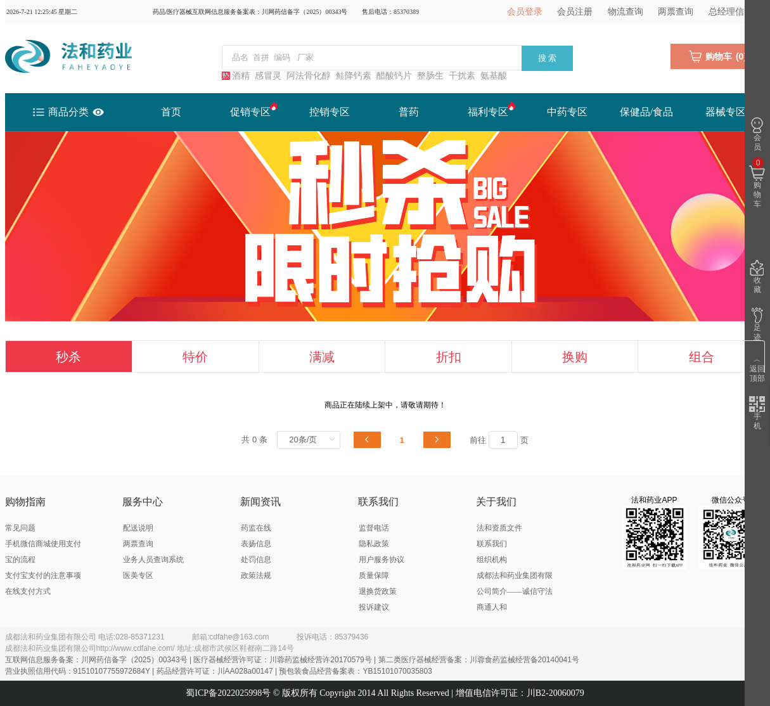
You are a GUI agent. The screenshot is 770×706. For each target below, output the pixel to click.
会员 (757, 134)
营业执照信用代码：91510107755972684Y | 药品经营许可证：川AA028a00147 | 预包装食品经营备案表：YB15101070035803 (218, 671)
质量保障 (374, 575)
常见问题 (20, 527)
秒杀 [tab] (68, 357)
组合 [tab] (701, 357)
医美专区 (138, 575)
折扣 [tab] (448, 357)
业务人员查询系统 (153, 559)
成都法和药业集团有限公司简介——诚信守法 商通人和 (515, 591)
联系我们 (492, 543)
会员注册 (575, 11)
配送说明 (138, 527)
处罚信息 (256, 559)
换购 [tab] (574, 357)
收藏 (757, 277)
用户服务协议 (381, 559)
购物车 (757, 183)
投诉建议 (374, 607)
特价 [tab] (195, 357)
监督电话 (374, 527)
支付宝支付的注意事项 (43, 575)
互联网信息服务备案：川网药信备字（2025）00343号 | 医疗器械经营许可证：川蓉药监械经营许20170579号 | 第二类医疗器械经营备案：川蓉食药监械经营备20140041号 (292, 659)
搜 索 (547, 58)
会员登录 (524, 11)
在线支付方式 (28, 591)
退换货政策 (378, 591)
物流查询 (625, 11)
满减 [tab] (322, 357)
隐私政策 (374, 543)
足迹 (757, 324)
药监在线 (256, 527)
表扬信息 (256, 543)
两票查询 (675, 11)
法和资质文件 (499, 527)
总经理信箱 (731, 11)
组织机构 (492, 559)
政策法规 (256, 575)
